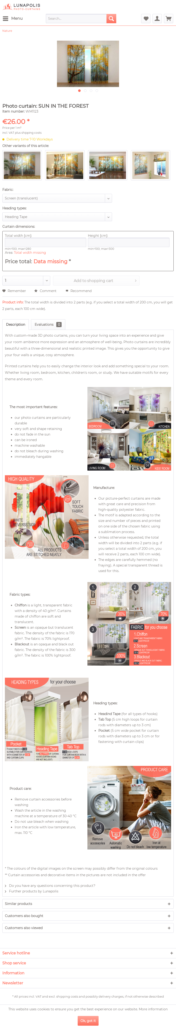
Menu (13, 18)
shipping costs (67, 996)
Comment (45, 291)
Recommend (79, 291)
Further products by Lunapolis (31, 891)
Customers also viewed (24, 928)
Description (15, 324)
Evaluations (48, 324)
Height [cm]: (128, 240)
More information (153, 1009)
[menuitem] (12, 18)
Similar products (18, 904)
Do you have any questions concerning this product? (50, 886)
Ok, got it (88, 1021)
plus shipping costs (28, 132)
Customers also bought (24, 916)
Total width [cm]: (45, 240)
